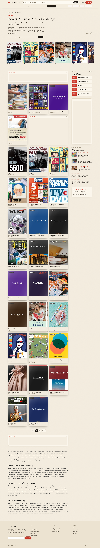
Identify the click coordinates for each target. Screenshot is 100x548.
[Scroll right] (90, 53)
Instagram (75, 531)
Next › (43, 430)
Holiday (69, 5)
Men (14, 6)
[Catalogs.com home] (14, 2)
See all (90, 71)
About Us (32, 528)
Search (75, 2)
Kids (18, 6)
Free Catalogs (51, 5)
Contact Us (32, 533)
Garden (82, 5)
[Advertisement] (38, 77)
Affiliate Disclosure (34, 535)
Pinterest (75, 533)
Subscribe (28, 537)
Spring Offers (88, 5)
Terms (86, 545)
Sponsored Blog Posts (34, 531)
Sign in (82, 2)
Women (10, 6)
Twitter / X (75, 529)
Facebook (75, 528)
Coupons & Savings (56, 528)
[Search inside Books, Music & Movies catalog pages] (24, 37)
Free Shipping (76, 5)
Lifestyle (28, 6)
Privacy (90, 545)
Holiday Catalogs (55, 531)
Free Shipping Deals (56, 529)
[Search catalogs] (50, 2)
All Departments (41, 6)
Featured (33, 6)
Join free (89, 2)
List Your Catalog (33, 529)
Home (22, 6)
